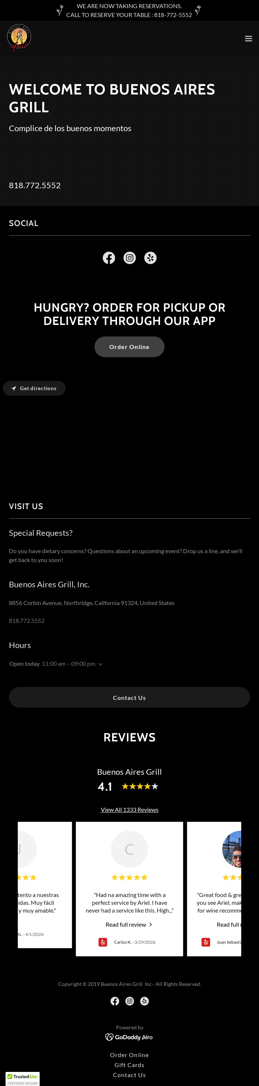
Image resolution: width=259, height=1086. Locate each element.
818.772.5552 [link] (35, 185)
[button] (248, 38)
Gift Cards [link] (129, 1064)
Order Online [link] (129, 1054)
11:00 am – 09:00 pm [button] (68, 663)
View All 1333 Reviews (130, 809)
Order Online (129, 346)
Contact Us (129, 697)
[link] (19, 38)
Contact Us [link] (129, 1074)
